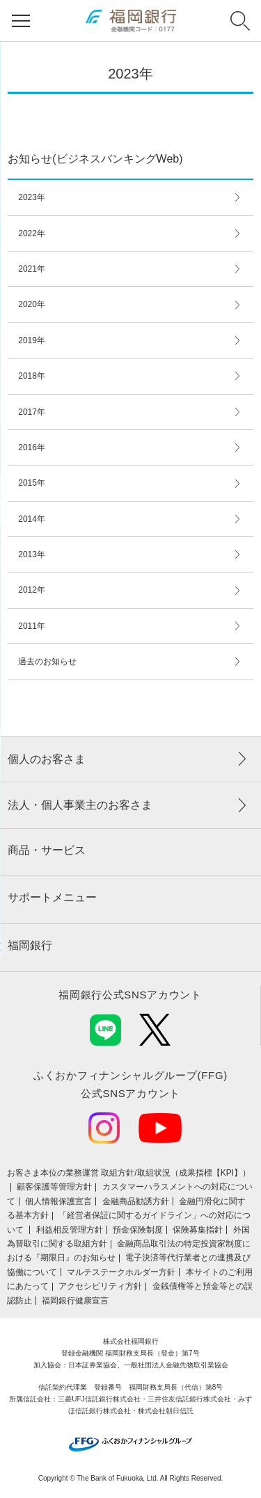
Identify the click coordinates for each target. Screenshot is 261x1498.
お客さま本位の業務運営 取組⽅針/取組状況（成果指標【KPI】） (129, 1173)
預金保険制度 (138, 1230)
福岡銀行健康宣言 (75, 1301)
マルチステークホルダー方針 (121, 1272)
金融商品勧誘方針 (135, 1201)
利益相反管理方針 (69, 1230)
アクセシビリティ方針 (100, 1286)
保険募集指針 (198, 1230)
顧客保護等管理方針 (54, 1187)
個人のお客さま (47, 759)
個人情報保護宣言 (58, 1201)
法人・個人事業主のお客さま (80, 805)
